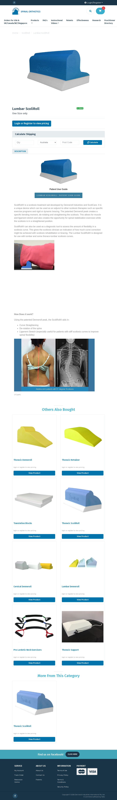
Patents (69, 20)
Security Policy (63, 787)
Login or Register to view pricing (31, 123)
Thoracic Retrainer (71, 460)
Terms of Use (62, 770)
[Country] (47, 142)
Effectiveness (83, 20)
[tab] (20, 151)
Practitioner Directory (109, 21)
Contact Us (40, 775)
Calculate (92, 142)
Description (20, 151)
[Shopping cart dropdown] (100, 11)
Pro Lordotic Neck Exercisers (28, 650)
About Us (39, 770)
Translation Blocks (23, 523)
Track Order (19, 775)
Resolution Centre (18, 781)
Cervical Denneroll (23, 586)
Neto (103, 797)
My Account (19, 770)
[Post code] (70, 142)
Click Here (72, 754)
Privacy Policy (62, 775)
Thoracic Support (70, 650)
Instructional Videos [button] (57, 21)
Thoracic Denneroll (23, 460)
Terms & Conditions (61, 781)
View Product (34, 473)
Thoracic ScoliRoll (71, 523)
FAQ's (45, 20)
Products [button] (35, 20)
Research (96, 20)
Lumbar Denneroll (70, 586)
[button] (93, 2)
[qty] (24, 142)
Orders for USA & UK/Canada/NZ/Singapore (15, 21)
